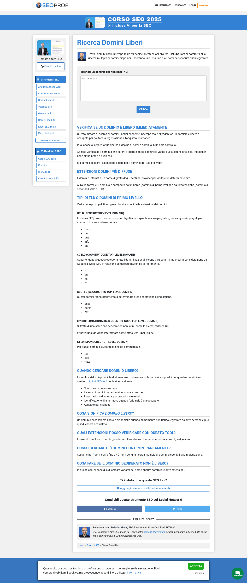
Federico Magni (119, 527)
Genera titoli (44, 113)
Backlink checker (47, 100)
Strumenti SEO (163, 5)
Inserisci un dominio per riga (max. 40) (104, 71)
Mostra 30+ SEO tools (50, 140)
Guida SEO (44, 172)
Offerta (204, 5)
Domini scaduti (46, 120)
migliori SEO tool (97, 381)
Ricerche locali (46, 133)
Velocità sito (45, 106)
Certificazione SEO (48, 178)
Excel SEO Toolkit (47, 126)
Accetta (196, 566)
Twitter (177, 509)
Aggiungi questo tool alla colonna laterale (145, 488)
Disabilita (199, 573)
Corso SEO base (47, 158)
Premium (43, 165)
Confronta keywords (49, 93)
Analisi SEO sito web (49, 86)
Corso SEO (180, 5)
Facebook (109, 509)
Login (192, 5)
